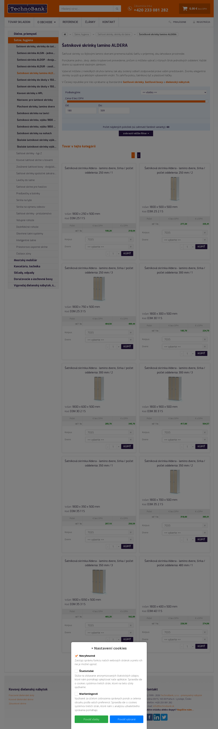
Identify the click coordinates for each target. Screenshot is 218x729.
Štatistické (84, 671)
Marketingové (86, 694)
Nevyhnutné (85, 656)
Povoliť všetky (91, 719)
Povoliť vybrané (127, 719)
